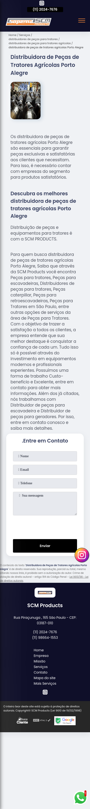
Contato (40, 672)
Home (39, 650)
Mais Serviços (45, 683)
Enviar (45, 545)
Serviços (41, 666)
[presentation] (45, 526)
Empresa (41, 655)
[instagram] (41, 4)
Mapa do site (44, 677)
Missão (39, 661)
